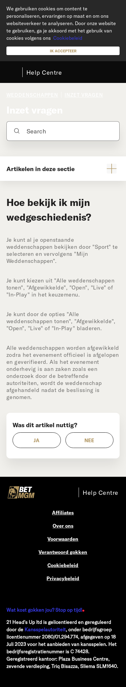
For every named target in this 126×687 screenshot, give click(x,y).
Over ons (63, 525)
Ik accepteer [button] (63, 51)
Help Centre (44, 72)
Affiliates (63, 512)
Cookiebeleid (67, 38)
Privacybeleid (62, 578)
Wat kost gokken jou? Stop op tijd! (44, 610)
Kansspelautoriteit (45, 629)
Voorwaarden (62, 539)
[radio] (37, 440)
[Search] (63, 131)
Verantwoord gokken (63, 552)
